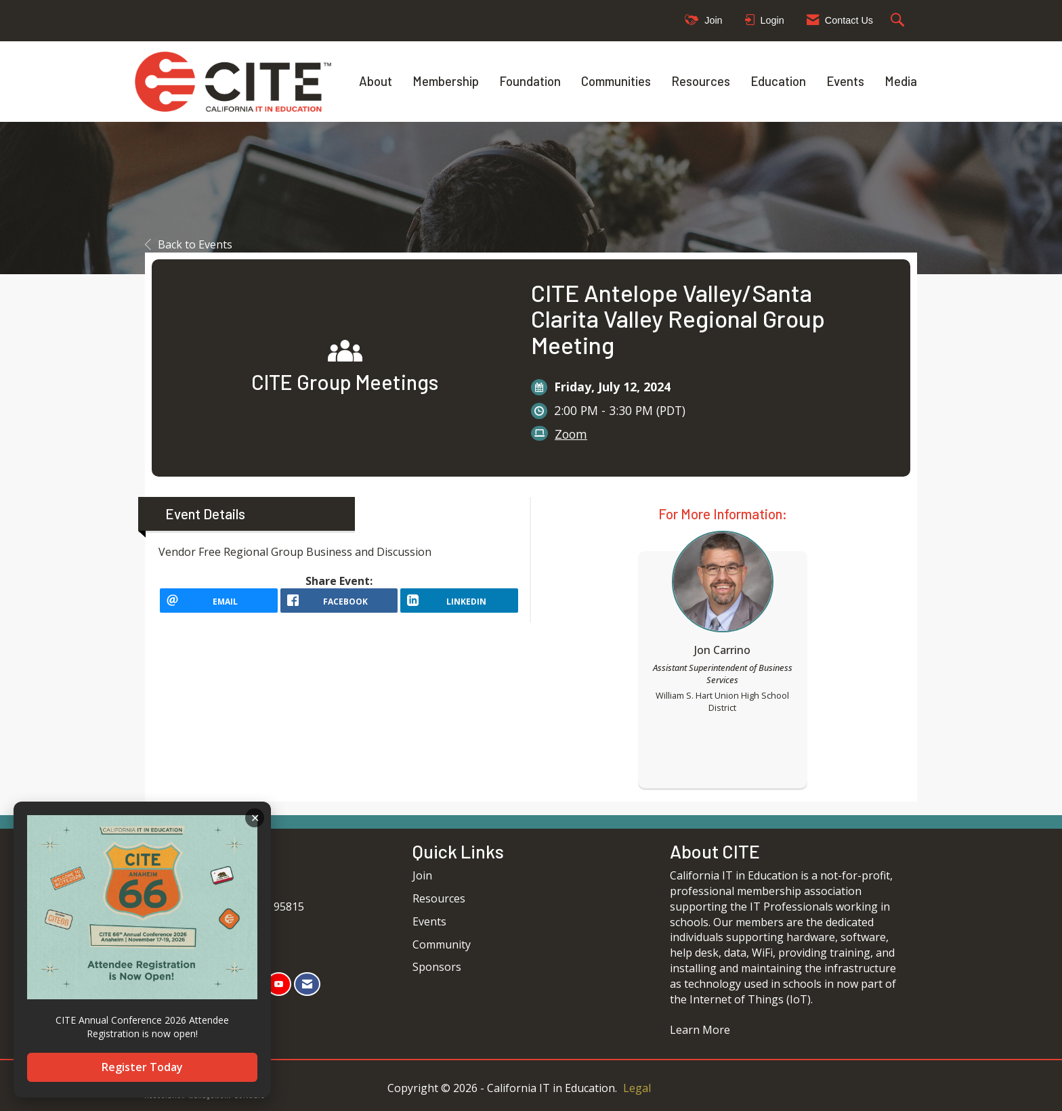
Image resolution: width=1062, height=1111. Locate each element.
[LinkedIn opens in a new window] (459, 605)
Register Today (142, 1067)
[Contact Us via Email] (307, 984)
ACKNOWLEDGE (254, 817)
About (375, 81)
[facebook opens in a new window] (339, 605)
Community (441, 944)
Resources (700, 81)
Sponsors (436, 966)
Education (778, 81)
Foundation (530, 81)
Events (845, 81)
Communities (616, 81)
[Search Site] (899, 20)
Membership (445, 81)
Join (422, 875)
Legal (637, 1088)
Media (901, 81)
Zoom (571, 434)
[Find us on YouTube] (278, 984)
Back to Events (188, 244)
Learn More (700, 1029)
